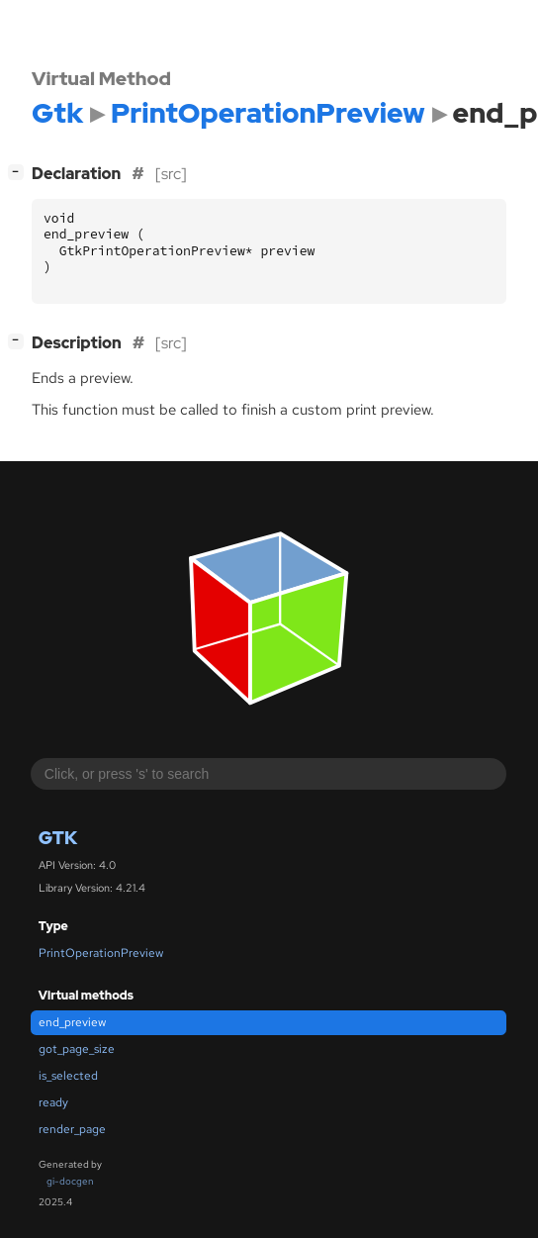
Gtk (58, 837)
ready (53, 1102)
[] (20, 171)
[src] (171, 173)
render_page (72, 1129)
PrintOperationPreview (101, 953)
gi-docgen (70, 1181)
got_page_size (77, 1049)
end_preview (72, 1022)
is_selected (68, 1076)
